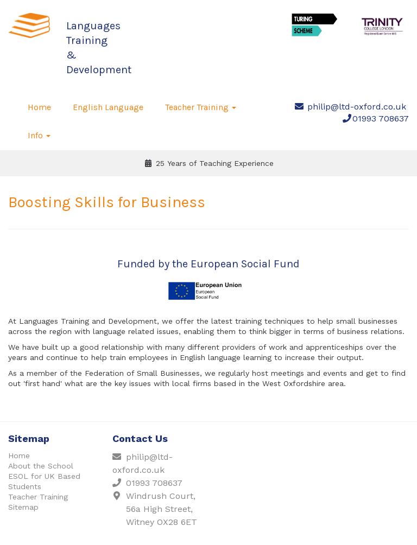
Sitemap (23, 507)
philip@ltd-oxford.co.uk (356, 106)
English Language (108, 107)
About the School (40, 465)
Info (39, 135)
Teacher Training (200, 107)
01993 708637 (380, 118)
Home (39, 107)
